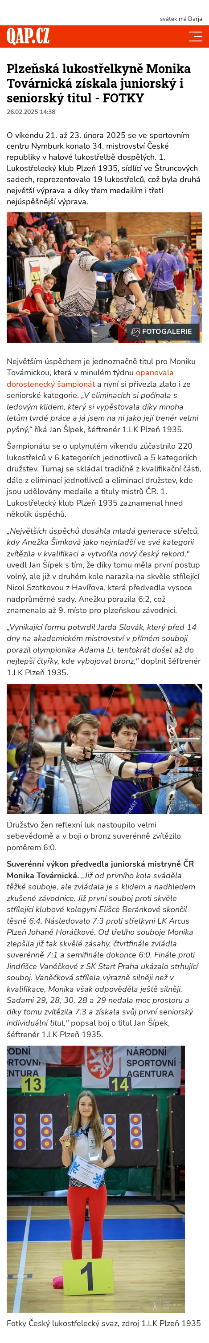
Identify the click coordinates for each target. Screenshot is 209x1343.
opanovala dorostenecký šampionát (90, 378)
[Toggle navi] (195, 36)
